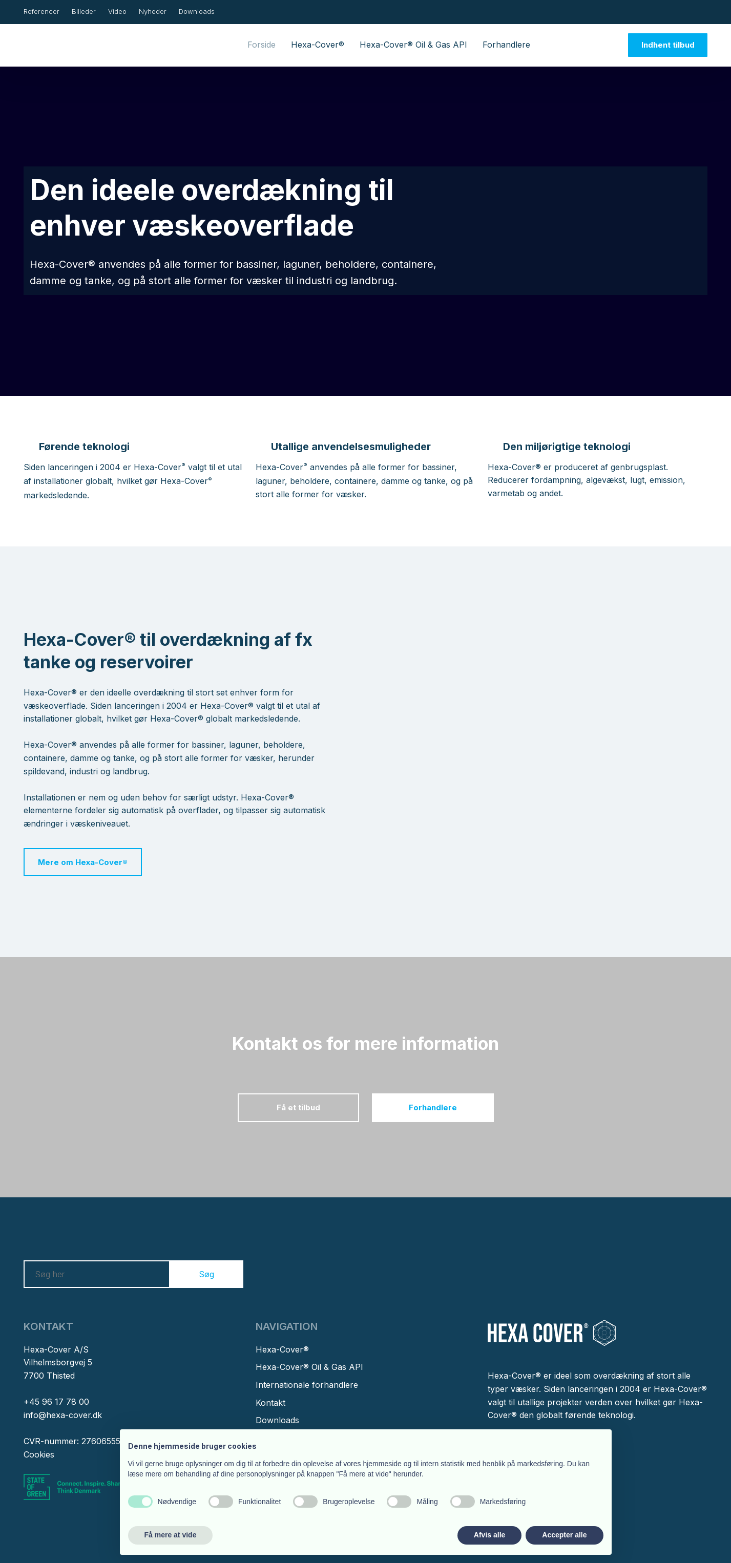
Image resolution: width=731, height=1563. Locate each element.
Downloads (197, 11)
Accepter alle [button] (564, 1535)
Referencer (41, 11)
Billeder (84, 11)
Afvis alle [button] (489, 1535)
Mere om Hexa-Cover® (83, 862)
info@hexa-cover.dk (63, 1415)
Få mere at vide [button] (170, 1535)
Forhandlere (506, 44)
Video (117, 11)
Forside (261, 44)
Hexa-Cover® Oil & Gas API (413, 44)
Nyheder (152, 11)
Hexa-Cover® (317, 44)
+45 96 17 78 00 (56, 1402)
